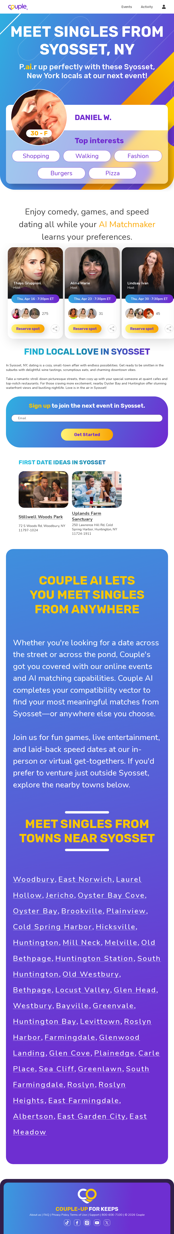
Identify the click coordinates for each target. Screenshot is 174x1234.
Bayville (72, 1006)
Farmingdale (70, 1037)
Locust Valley (82, 990)
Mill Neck (82, 942)
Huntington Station (94, 958)
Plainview (126, 911)
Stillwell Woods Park (41, 517)
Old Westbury (91, 974)
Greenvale (113, 1006)
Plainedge (114, 1053)
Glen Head (135, 990)
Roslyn (81, 1085)
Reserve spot (28, 329)
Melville (121, 942)
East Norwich (85, 879)
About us (35, 1215)
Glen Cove (70, 1053)
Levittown (100, 1021)
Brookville (82, 911)
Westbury (32, 1006)
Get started (87, 434)
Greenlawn (100, 1069)
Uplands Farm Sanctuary (86, 516)
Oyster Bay (35, 911)
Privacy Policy (60, 1215)
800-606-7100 (112, 1215)
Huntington (36, 942)
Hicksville (116, 927)
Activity (147, 7)
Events (126, 7)
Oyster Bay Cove (111, 895)
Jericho (60, 895)
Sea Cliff (56, 1069)
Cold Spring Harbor (52, 927)
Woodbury (34, 879)
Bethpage (32, 990)
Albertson (33, 1116)
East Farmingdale (83, 1100)
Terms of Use (78, 1215)
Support (94, 1215)
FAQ (46, 1215)
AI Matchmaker (127, 224)
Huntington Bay (45, 1021)
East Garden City (91, 1116)
